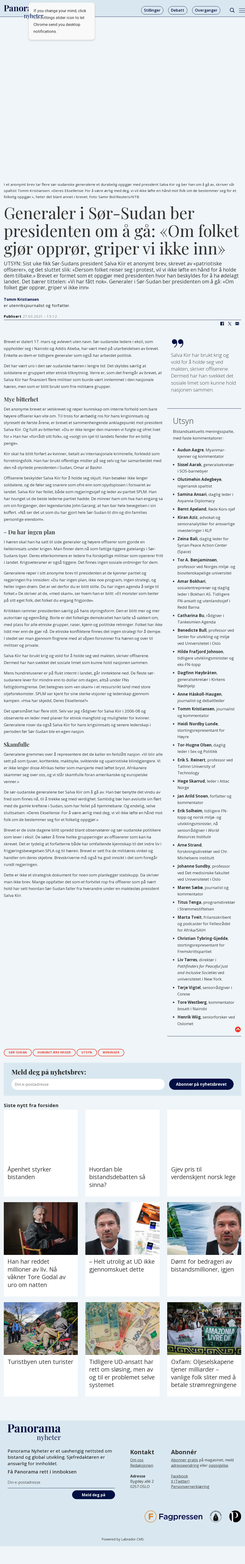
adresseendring (185, 1466)
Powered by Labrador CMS (123, 1540)
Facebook (179, 1477)
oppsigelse (218, 1466)
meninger (127, 1053)
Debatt (177, 10)
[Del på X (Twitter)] (229, 323)
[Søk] (232, 10)
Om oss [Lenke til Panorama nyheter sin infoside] (136, 1461)
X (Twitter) (180, 1482)
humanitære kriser (62, 1053)
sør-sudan (20, 1053)
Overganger (206, 10)
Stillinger (152, 10)
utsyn (100, 1053)
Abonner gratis (184, 1461)
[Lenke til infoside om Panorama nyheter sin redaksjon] (141, 1470)
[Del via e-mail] (237, 323)
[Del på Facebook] (222, 323)
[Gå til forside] (24, 8)
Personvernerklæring (190, 1488)
